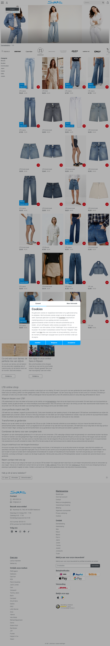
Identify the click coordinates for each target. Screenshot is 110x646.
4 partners (62, 318)
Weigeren (54, 343)
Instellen (37, 343)
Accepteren (71, 343)
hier (41, 332)
